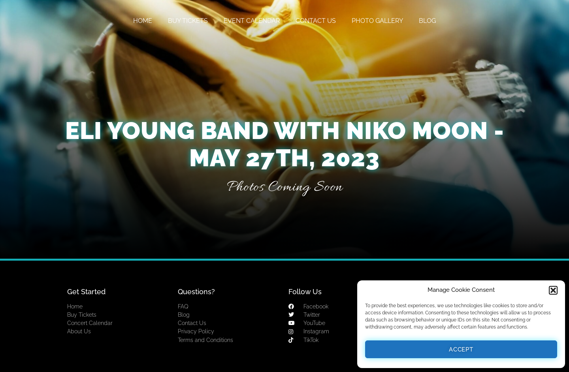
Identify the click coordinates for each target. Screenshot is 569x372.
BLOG (427, 20)
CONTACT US (316, 20)
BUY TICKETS (188, 20)
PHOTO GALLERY (377, 20)
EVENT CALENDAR (252, 20)
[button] (553, 290)
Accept (461, 349)
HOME (142, 20)
